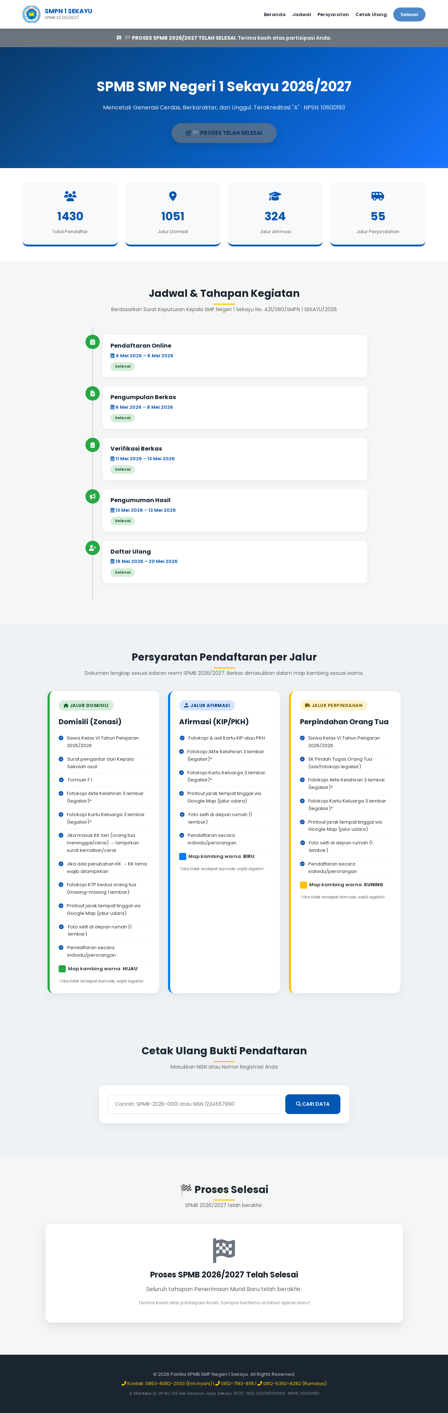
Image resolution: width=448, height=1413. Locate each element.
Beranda (275, 14)
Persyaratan (333, 14)
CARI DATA (313, 1104)
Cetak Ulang (371, 14)
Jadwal (301, 14)
